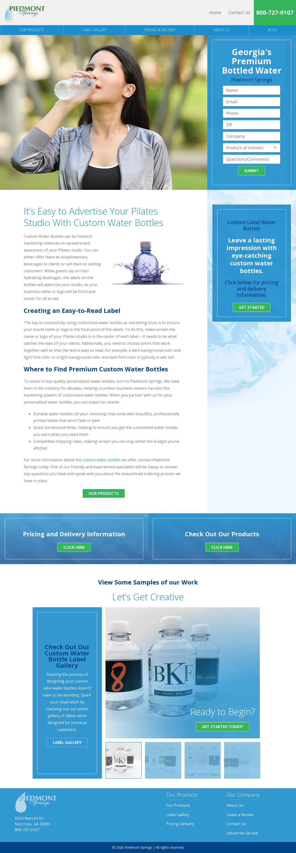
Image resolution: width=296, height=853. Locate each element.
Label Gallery (94, 30)
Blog (272, 30)
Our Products (31, 30)
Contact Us (239, 12)
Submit (251, 170)
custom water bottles (101, 459)
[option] (123, 760)
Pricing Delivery (180, 823)
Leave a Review (240, 814)
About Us (222, 30)
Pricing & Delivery (160, 30)
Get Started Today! (222, 726)
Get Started (251, 307)
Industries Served (242, 833)
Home (215, 12)
